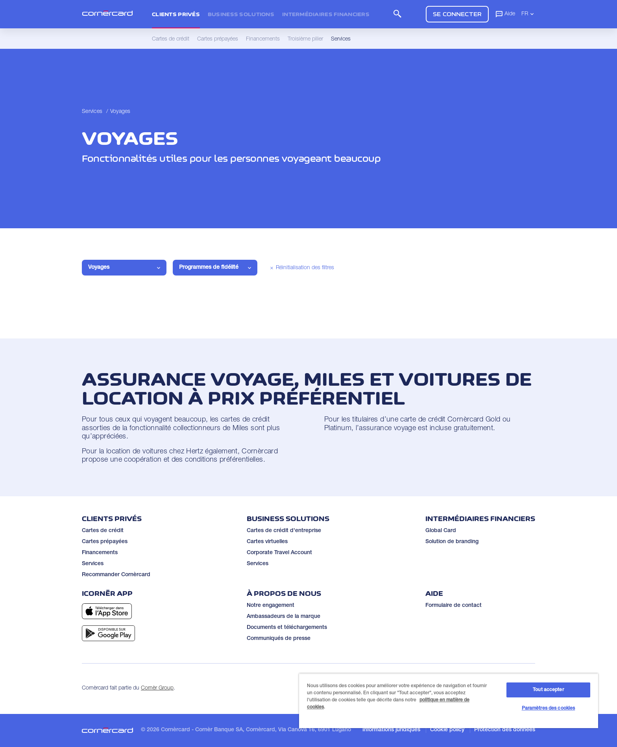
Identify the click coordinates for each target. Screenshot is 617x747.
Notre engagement (270, 605)
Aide (505, 14)
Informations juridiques (391, 730)
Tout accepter (548, 690)
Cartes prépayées (104, 542)
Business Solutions (241, 14)
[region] (448, 700)
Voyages (120, 112)
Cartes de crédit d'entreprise (284, 531)
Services (92, 112)
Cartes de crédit (103, 531)
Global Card (440, 531)
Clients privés (176, 14)
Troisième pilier (305, 39)
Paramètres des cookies (548, 708)
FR (528, 14)
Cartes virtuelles (267, 542)
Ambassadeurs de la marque (283, 616)
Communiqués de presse (278, 639)
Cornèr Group (157, 688)
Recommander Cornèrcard (116, 575)
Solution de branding (451, 542)
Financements (100, 553)
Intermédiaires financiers (325, 14)
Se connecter (457, 14)
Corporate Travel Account (279, 553)
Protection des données (504, 730)
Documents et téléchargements (287, 628)
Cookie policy (447, 730)
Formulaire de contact (453, 605)
